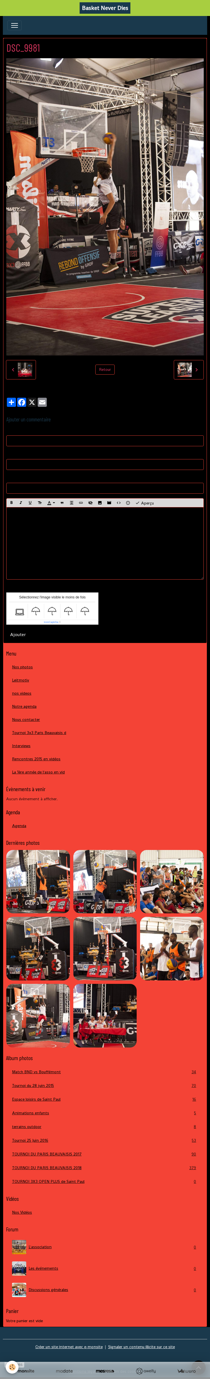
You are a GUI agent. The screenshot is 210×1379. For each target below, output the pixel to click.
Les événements (105, 1268)
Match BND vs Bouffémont (105, 1072)
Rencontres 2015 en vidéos (36, 758)
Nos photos (22, 667)
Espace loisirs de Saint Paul (105, 1099)
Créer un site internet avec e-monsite (69, 1346)
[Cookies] (12, 1367)
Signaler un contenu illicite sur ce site (141, 1346)
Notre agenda (24, 706)
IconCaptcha (51, 622)
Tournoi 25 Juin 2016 (105, 1140)
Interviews (21, 745)
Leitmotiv (20, 680)
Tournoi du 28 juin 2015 (105, 1085)
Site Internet (17, 477)
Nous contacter (26, 719)
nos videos (21, 693)
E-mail (11, 453)
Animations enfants (105, 1113)
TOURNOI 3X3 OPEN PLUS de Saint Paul (105, 1181)
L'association (105, 1247)
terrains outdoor (105, 1126)
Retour (105, 369)
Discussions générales (105, 1290)
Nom (10, 430)
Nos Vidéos (22, 1212)
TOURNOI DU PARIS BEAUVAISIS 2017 (105, 1154)
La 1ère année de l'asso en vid (38, 772)
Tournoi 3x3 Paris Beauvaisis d (39, 732)
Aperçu (144, 503)
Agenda (19, 825)
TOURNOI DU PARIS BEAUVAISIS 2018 (105, 1168)
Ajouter (18, 635)
